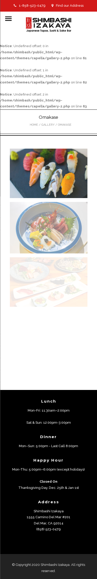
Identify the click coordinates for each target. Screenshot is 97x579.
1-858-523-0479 (30, 5)
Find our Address (67, 5)
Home (34, 124)
